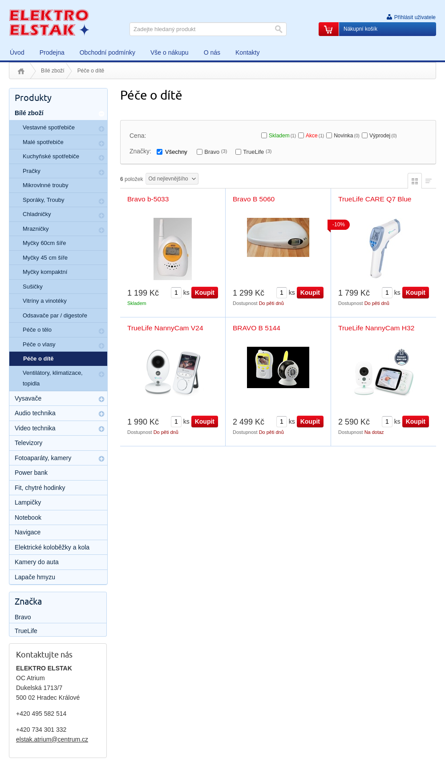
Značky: (140, 151)
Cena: (137, 135)
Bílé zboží (53, 71)
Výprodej (383, 135)
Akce (315, 135)
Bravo (215, 151)
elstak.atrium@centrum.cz (52, 739)
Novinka (347, 135)
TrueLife (257, 151)
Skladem (282, 135)
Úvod (21, 71)
